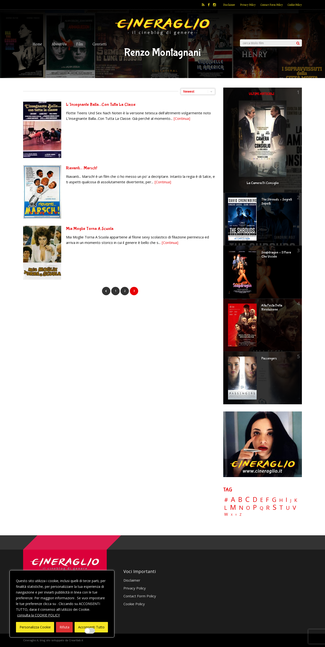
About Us (59, 44)
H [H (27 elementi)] (281, 500)
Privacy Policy (248, 5)
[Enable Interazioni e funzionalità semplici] (90, 631)
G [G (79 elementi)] (274, 500)
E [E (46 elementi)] (261, 500)
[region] (62, 603)
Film (79, 44)
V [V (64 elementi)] (294, 507)
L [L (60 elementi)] (225, 507)
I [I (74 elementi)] (286, 500)
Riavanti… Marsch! (81, 168)
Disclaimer (229, 5)
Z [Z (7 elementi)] (240, 514)
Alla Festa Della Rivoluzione (271, 307)
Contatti (99, 44)
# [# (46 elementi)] (226, 500)
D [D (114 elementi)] (255, 499)
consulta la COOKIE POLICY (38, 615)
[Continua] (182, 118)
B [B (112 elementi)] (240, 499)
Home (37, 44)
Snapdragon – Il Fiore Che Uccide (276, 254)
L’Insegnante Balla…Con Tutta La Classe (101, 104)
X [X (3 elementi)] (232, 514)
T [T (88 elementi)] (281, 508)
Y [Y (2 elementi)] (236, 515)
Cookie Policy (295, 5)
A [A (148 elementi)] (233, 499)
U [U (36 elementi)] (288, 507)
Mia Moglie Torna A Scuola (89, 228)
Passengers (269, 358)
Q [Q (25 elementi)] (261, 507)
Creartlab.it (76, 640)
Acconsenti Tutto (91, 627)
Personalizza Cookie (35, 627)
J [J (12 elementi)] (290, 500)
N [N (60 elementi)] (241, 507)
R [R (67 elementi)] (268, 508)
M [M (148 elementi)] (233, 507)
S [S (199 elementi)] (274, 507)
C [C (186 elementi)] (247, 499)
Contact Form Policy (271, 5)
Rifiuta (64, 627)
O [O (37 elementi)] (248, 507)
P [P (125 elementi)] (255, 507)
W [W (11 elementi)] (226, 514)
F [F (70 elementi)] (267, 500)
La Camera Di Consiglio (263, 183)
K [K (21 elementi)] (295, 500)
